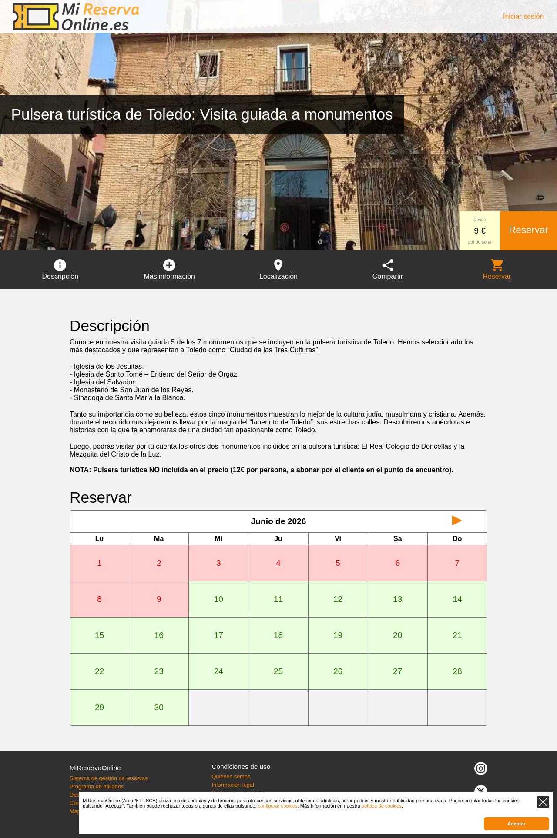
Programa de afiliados (97, 786)
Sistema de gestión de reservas (109, 778)
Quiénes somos (230, 776)
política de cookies (382, 805)
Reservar (528, 229)
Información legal (232, 784)
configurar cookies (278, 805)
